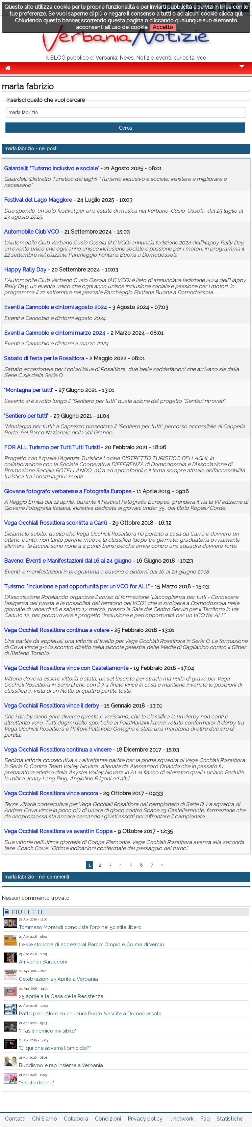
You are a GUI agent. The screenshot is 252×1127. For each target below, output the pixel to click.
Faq (205, 1118)
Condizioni (108, 1118)
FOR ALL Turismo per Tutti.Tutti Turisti (52, 447)
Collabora (76, 1118)
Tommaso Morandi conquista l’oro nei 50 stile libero (80, 927)
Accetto (163, 27)
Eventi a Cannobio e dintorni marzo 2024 (54, 333)
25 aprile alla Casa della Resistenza (61, 996)
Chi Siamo (44, 1118)
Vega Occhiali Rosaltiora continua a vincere (57, 749)
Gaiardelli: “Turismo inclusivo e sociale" (51, 168)
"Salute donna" (36, 1083)
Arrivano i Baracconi (43, 962)
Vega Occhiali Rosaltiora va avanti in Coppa (58, 831)
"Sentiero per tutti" (26, 416)
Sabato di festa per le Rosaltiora (44, 358)
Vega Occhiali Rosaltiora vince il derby (51, 705)
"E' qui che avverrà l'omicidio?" (55, 1048)
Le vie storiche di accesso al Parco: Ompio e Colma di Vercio (91, 944)
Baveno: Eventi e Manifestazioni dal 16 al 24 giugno (67, 561)
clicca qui (230, 13)
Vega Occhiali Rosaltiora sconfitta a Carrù (55, 523)
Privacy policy (145, 1118)
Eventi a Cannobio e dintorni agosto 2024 (55, 307)
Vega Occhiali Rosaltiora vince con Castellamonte (66, 668)
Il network (181, 1118)
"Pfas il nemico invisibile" (47, 1031)
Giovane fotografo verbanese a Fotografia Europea (67, 491)
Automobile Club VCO (31, 232)
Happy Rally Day (25, 269)
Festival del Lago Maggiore (38, 200)
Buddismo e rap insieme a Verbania (61, 1065)
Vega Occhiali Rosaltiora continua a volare (56, 630)
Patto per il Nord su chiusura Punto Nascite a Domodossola (90, 1014)
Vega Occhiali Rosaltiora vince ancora (51, 793)
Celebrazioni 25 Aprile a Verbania (58, 979)
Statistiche (230, 1118)
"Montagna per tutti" (28, 390)
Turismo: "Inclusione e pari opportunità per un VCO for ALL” (77, 586)
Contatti (15, 1118)
